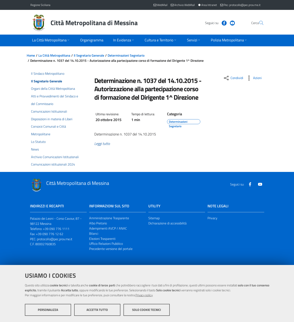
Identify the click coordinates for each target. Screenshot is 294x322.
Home (31, 55)
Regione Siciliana (40, 5)
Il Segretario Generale (89, 55)
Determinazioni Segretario (126, 55)
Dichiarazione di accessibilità (167, 223)
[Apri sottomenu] (51, 40)
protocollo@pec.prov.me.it (54, 239)
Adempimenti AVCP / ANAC (108, 228)
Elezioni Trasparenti (102, 238)
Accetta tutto (97, 309)
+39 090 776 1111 (56, 228)
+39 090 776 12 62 (49, 233)
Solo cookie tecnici (146, 309)
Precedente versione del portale (111, 248)
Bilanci (93, 233)
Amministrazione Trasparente (109, 218)
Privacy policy (143, 295)
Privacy (212, 218)
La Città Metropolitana (54, 55)
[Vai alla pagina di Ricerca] (259, 23)
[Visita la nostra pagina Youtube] (222, 22)
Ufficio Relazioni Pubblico (106, 243)
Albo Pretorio (98, 223)
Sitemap (154, 218)
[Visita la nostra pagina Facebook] (214, 22)
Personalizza (48, 309)
